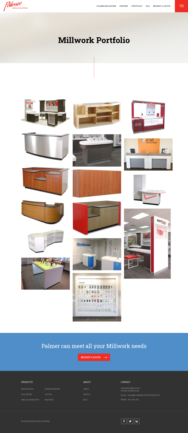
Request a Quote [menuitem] (161, 6)
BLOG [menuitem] (85, 400)
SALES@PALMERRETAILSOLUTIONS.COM (144, 395)
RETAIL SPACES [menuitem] (27, 389)
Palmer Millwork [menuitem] (106, 6)
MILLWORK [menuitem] (49, 400)
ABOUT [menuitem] (86, 389)
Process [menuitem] (123, 6)
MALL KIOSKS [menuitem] (26, 394)
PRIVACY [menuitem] (87, 394)
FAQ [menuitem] (148, 6)
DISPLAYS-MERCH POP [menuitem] (30, 400)
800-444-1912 (133, 399)
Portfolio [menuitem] (136, 6)
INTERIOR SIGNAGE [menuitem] (52, 389)
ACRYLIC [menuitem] (48, 394)
